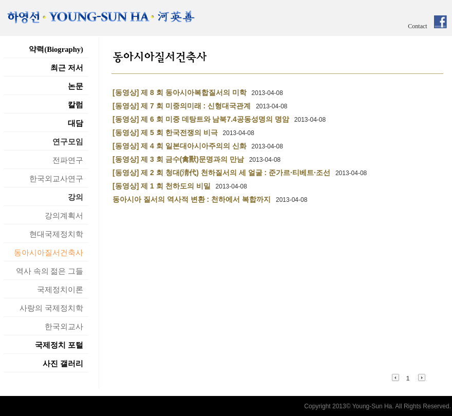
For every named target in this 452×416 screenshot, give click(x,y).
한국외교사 (64, 327)
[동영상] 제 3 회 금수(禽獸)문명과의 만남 (178, 159)
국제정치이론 (60, 290)
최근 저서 (66, 68)
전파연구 (67, 160)
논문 (75, 86)
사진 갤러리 (63, 364)
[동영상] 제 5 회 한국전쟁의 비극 (165, 132)
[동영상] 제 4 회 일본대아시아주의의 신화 (179, 146)
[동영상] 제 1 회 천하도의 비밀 (161, 186)
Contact (417, 26)
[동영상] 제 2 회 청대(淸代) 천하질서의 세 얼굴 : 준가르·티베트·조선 (221, 172)
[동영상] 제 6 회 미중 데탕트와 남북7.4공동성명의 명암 (200, 119)
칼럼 (75, 105)
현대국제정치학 (56, 234)
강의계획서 (64, 216)
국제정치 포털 (59, 345)
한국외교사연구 (56, 179)
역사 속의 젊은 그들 (49, 271)
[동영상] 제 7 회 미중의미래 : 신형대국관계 (181, 106)
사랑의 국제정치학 (51, 308)
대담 (75, 123)
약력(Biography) (56, 49)
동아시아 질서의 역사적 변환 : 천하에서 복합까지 (191, 199)
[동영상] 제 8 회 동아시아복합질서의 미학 (179, 92)
